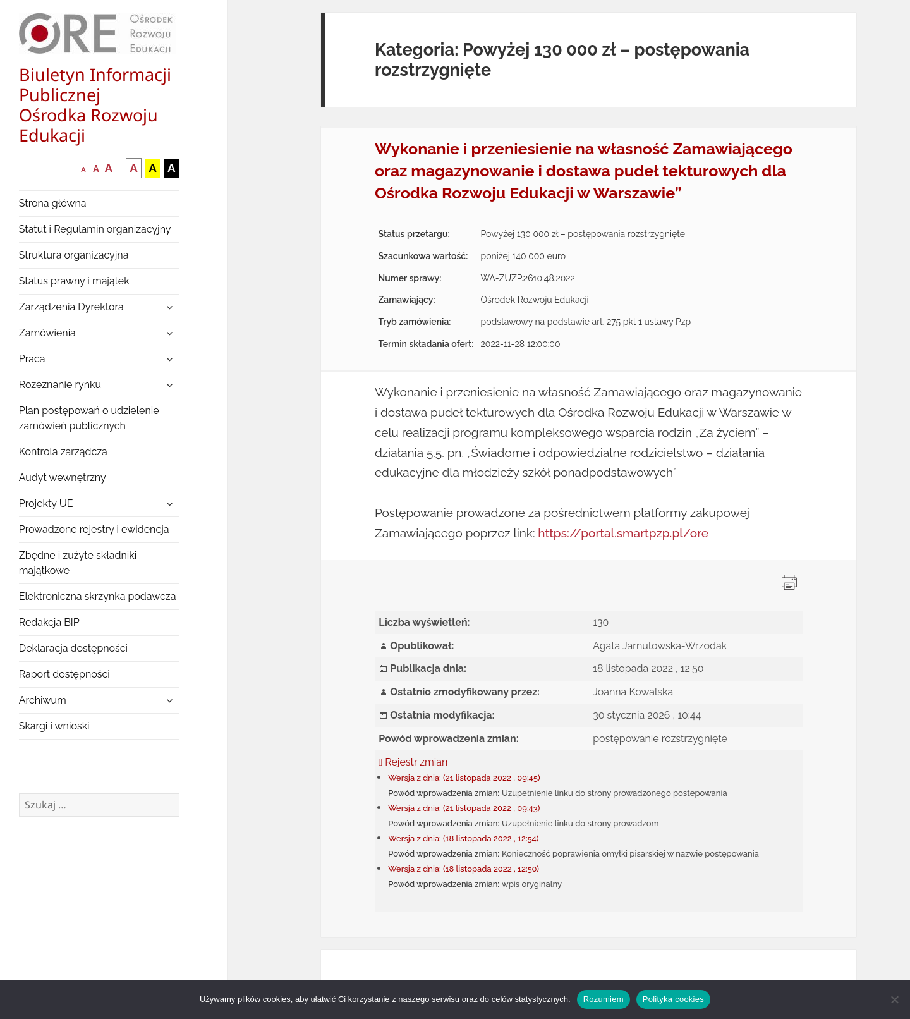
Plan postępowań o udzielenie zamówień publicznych (89, 418)
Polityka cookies (673, 999)
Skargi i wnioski (54, 726)
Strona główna (53, 203)
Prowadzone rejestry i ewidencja (94, 529)
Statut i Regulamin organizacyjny (95, 229)
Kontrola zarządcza (63, 452)
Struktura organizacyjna (74, 255)
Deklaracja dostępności (73, 648)
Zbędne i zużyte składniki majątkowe (78, 563)
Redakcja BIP (49, 622)
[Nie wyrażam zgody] (894, 999)
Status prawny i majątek (74, 281)
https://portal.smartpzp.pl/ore (623, 533)
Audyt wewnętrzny (62, 478)
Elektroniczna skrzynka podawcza (97, 596)
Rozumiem (603, 999)
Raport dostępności (64, 674)
